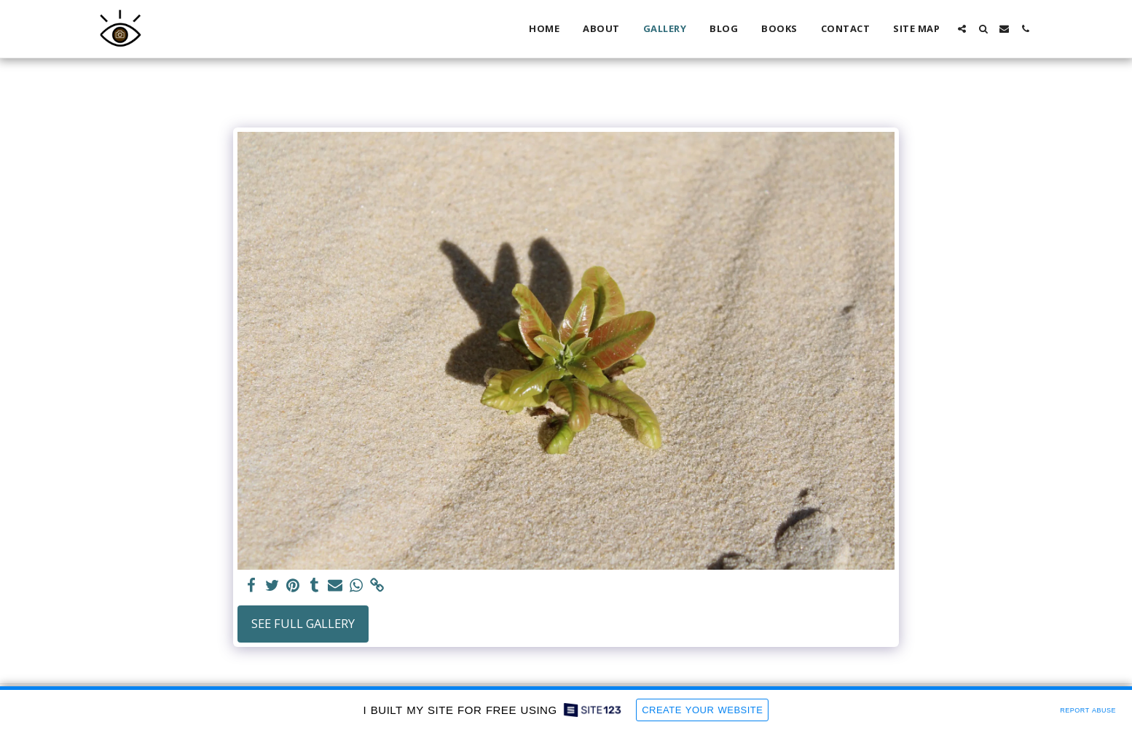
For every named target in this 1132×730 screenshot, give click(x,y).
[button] (962, 29)
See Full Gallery (303, 623)
